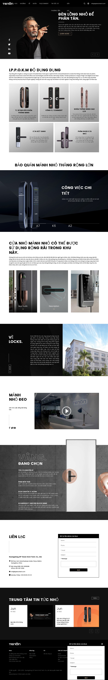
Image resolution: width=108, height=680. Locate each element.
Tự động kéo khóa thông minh (18, 654)
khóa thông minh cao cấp (16, 657)
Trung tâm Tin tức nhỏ (34, 599)
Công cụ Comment (14, 655)
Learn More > (65, 34)
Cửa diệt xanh (13, 659)
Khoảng (23, 3)
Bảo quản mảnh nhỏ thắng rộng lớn (54, 165)
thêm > (95, 598)
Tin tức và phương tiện (63, 658)
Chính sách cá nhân (24, 674)
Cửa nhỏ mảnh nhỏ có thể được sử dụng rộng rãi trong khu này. (43, 248)
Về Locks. (15, 339)
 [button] (93, 54)
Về (29, 3)
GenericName (13, 674)
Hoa (15, 3)
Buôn (35, 3)
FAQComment (44, 3)
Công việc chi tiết (77, 190)
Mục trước (23, 306)
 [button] (97, 54)
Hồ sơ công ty (48, 654)
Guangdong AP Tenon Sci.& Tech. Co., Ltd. (37, 670)
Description (54, 306)
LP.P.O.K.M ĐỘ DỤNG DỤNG (35, 70)
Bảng (85, 306)
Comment (61, 661)
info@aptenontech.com (98, 3)
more (10, 368)
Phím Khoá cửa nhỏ (15, 661)
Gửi (78, 571)
